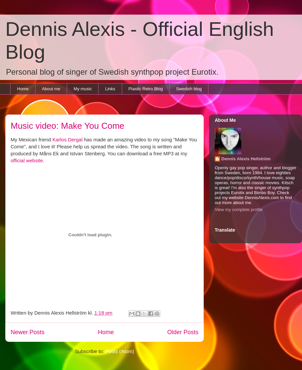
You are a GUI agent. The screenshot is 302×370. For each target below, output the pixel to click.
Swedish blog (188, 88)
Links (110, 88)
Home (23, 88)
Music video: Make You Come (67, 126)
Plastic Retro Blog (145, 88)
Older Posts (182, 332)
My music (83, 88)
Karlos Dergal (67, 139)
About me (51, 88)
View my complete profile (239, 209)
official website (27, 160)
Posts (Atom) (120, 351)
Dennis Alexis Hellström (245, 158)
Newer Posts (27, 332)
